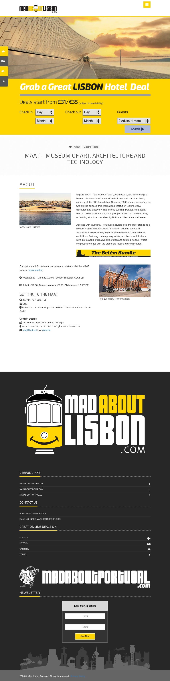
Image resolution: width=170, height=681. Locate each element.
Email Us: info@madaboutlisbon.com (40, 519)
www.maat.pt (35, 270)
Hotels (23, 543)
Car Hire (24, 549)
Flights (23, 537)
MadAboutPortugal (30, 495)
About (77, 146)
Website (46, 330)
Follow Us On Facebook (32, 513)
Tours (22, 554)
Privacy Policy (77, 676)
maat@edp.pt (30, 330)
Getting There (91, 146)
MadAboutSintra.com (31, 489)
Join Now (84, 636)
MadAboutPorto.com (31, 483)
